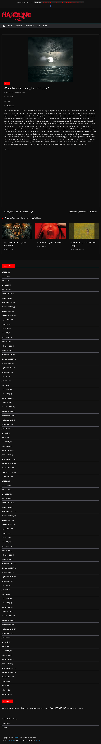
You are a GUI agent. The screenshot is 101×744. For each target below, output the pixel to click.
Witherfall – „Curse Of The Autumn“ (84, 212)
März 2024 (5, 394)
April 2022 (5, 494)
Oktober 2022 (6, 468)
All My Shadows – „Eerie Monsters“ (15, 244)
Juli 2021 (5, 533)
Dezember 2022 (7, 459)
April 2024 (5, 390)
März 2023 (5, 446)
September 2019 (7, 629)
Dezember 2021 (7, 511)
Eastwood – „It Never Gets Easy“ (83, 244)
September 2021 (7, 524)
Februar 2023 (6, 450)
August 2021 (6, 529)
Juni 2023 (5, 433)
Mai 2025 (5, 333)
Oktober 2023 (6, 416)
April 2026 (5, 285)
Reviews (19, 26)
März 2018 (5, 690)
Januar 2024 (6, 403)
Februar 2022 (6, 503)
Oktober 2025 (6, 311)
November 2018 (7, 673)
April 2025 (5, 337)
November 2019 (7, 620)
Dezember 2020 (7, 564)
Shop (45, 26)
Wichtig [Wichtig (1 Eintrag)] (81, 708)
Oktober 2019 (6, 625)
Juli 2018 (5, 681)
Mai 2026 (5, 281)
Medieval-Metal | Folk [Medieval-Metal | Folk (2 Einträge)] (40, 708)
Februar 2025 (6, 346)
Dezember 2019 (7, 616)
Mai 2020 (5, 594)
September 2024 (7, 368)
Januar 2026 (6, 298)
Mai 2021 (5, 542)
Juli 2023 (5, 429)
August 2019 (6, 633)
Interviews (29, 26)
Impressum (6, 723)
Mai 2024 (5, 385)
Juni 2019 (5, 642)
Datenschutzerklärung (9, 719)
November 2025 (7, 307)
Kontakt (4, 728)
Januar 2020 (6, 612)
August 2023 (6, 424)
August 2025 (6, 320)
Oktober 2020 (6, 572)
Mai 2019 (5, 646)
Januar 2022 (6, 507)
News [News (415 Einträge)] (50, 708)
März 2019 (5, 655)
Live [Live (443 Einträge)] (22, 708)
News (10, 26)
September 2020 (7, 577)
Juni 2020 (5, 590)
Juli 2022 (5, 481)
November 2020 (7, 568)
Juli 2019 (5, 638)
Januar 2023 (6, 455)
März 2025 (5, 342)
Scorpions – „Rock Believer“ (50, 242)
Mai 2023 (5, 437)
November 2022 (7, 464)
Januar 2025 (6, 350)
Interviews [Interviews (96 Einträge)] (7, 708)
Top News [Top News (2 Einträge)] (75, 708)
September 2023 (7, 420)
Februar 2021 (6, 555)
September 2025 (7, 315)
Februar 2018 (6, 694)
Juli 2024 (5, 376)
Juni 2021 (5, 538)
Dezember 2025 (7, 302)
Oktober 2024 (6, 363)
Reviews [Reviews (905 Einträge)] (60, 708)
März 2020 (5, 603)
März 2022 (5, 498)
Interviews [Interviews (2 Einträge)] (16, 708)
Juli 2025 (5, 324)
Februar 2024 (6, 398)
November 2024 (7, 359)
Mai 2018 (5, 686)
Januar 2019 (6, 664)
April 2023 (5, 442)
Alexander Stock (20, 93)
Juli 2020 (5, 585)
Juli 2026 (5, 272)
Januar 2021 (6, 559)
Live (38, 26)
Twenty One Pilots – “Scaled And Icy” (17, 212)
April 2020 (5, 599)
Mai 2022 (5, 490)
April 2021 (5, 546)
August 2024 (6, 372)
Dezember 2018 (7, 668)
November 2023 (7, 411)
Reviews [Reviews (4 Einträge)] (69, 708)
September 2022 (7, 472)
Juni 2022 (5, 485)
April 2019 (5, 651)
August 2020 (6, 581)
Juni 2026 (5, 276)
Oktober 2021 (6, 520)
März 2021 (5, 551)
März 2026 (5, 289)
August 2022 (6, 477)
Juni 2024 (5, 381)
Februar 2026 (6, 294)
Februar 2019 (6, 659)
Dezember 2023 (7, 407)
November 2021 (7, 516)
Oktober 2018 (6, 677)
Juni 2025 (5, 329)
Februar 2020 (6, 607)
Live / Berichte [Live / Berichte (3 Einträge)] (29, 708)
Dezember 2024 (7, 355)
